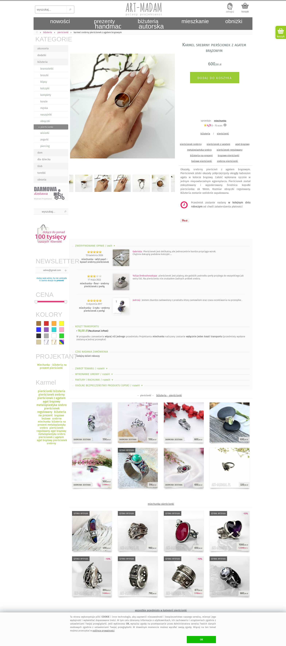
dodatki (41, 55)
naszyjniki (46, 114)
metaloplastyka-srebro (199, 149)
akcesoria (43, 48)
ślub (39, 166)
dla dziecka (44, 159)
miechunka (220, 120)
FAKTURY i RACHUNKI (94, 379)
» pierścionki (45, 127)
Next (169, 107)
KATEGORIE (51, 39)
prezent (60, 280)
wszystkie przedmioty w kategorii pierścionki (161, 610)
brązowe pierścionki (228, 155)
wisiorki (44, 133)
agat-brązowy (242, 144)
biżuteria (42, 62)
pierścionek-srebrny (191, 144)
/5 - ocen (213, 125)
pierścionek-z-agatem (218, 144)
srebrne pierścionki (227, 161)
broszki (44, 75)
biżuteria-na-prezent (201, 155)
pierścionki (223, 133)
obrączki (45, 121)
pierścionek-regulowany (229, 149)
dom (39, 152)
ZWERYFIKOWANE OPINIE (95, 245)
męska (44, 108)
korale (44, 101)
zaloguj (230, 11)
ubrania (41, 179)
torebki (41, 172)
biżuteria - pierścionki (169, 395)
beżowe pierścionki (201, 161)
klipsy (43, 81)
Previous (75, 107)
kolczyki (44, 88)
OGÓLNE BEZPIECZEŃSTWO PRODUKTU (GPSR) (109, 385)
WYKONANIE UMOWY (94, 374)
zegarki (44, 139)
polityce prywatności (103, 630)
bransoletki (46, 68)
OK (201, 639)
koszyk (245, 11)
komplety (45, 95)
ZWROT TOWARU (91, 368)
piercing (45, 146)
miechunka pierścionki (161, 504)
